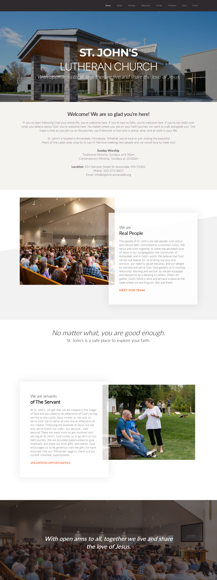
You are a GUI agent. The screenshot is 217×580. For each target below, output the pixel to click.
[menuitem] (108, 6)
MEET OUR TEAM (132, 290)
